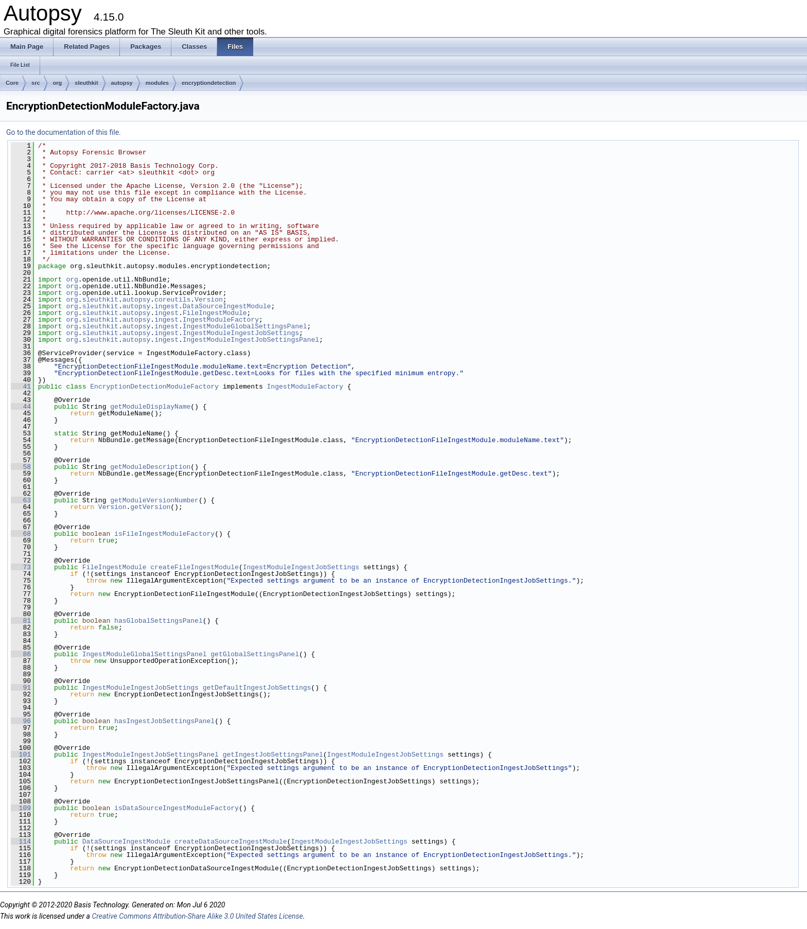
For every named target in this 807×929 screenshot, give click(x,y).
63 (21, 500)
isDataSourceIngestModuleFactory (176, 808)
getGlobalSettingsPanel (254, 654)
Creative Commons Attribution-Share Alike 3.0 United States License (197, 916)
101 (21, 754)
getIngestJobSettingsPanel (273, 754)
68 (21, 533)
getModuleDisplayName (150, 406)
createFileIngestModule (194, 567)
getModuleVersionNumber (154, 500)
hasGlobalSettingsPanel (158, 620)
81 (21, 620)
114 (21, 841)
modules (157, 83)
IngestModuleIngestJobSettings (241, 333)
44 (21, 406)
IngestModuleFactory (221, 319)
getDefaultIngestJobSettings (257, 687)
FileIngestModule (215, 313)
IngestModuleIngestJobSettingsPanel (251, 339)
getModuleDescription (150, 466)
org (57, 83)
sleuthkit (86, 83)
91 (21, 687)
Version (209, 299)
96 (21, 721)
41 (21, 386)
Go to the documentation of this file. (63, 132)
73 (21, 567)
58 (21, 466)
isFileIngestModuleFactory (164, 533)
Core (12, 83)
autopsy (122, 83)
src (35, 83)
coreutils (172, 299)
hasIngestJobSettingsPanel (164, 721)
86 (21, 654)
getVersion (150, 507)
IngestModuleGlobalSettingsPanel (245, 326)
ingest (166, 306)
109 (21, 808)
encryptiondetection (209, 83)
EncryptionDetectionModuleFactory (154, 386)
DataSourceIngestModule (227, 306)
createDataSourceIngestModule (230, 841)
